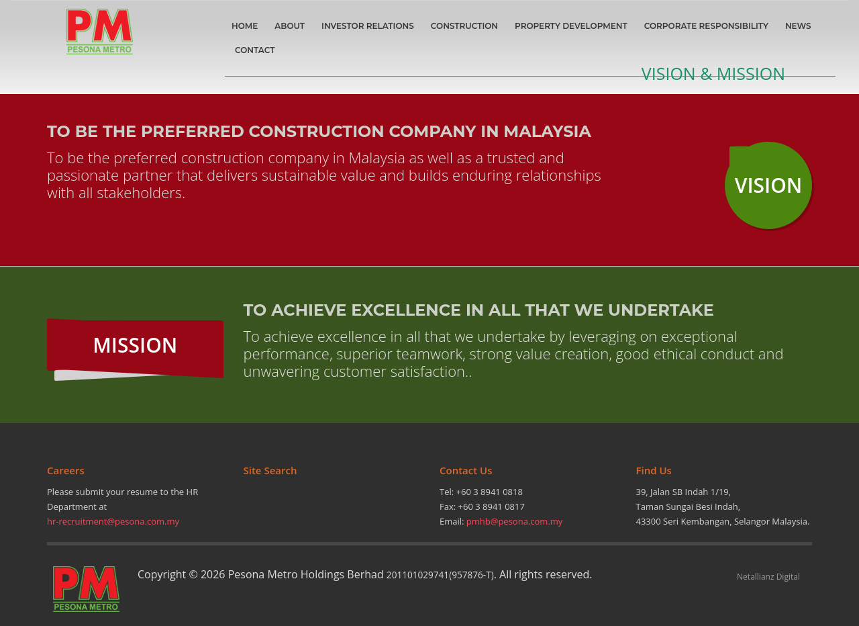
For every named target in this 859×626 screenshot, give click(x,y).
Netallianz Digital (768, 576)
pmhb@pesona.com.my (514, 521)
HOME (245, 26)
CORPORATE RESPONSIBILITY (706, 26)
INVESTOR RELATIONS (367, 26)
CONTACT (254, 50)
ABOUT (289, 26)
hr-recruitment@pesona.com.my (113, 521)
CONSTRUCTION (464, 26)
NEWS (798, 26)
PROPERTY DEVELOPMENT (571, 26)
